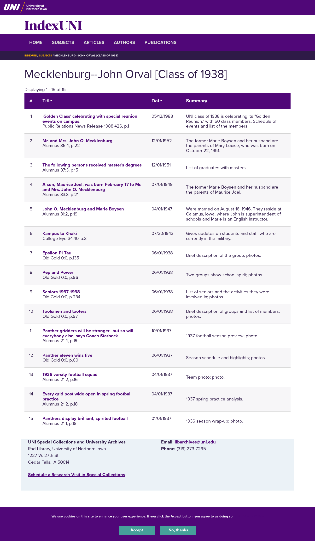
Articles (94, 42)
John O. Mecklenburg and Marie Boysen (83, 209)
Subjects (63, 42)
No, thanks (178, 530)
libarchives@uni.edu (195, 442)
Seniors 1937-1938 (61, 292)
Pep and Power (57, 272)
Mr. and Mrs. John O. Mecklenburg (77, 140)
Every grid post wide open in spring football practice (87, 396)
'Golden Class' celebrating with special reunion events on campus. (89, 119)
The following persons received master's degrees (92, 165)
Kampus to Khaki (59, 233)
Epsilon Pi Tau (56, 253)
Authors (124, 42)
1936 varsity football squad (70, 374)
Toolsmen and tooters (64, 311)
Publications (160, 42)
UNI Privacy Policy (249, 515)
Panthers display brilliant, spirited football (85, 418)
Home (35, 42)
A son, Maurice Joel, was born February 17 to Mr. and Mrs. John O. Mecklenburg (91, 187)
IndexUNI (53, 24)
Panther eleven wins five (67, 355)
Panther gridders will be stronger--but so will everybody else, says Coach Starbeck (87, 333)
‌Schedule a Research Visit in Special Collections (76, 474)
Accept (137, 530)
